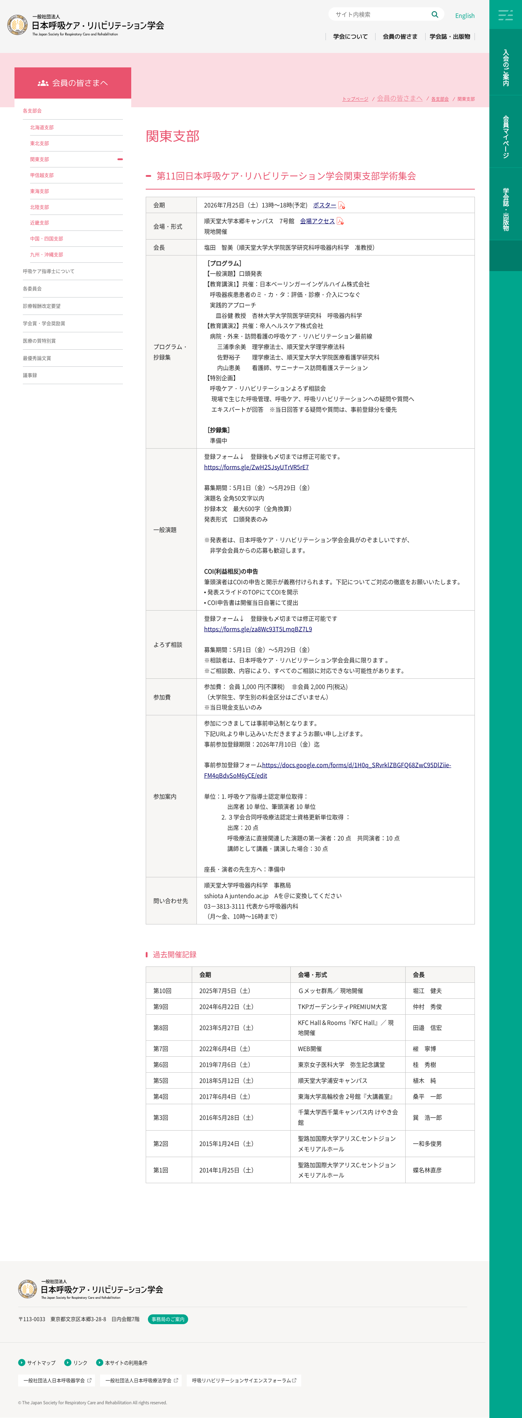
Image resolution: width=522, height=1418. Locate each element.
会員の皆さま (384, 37)
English (465, 15)
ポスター (324, 204)
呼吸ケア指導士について (49, 270)
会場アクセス (317, 220)
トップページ (370, 96)
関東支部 (39, 158)
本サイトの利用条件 (131, 1363)
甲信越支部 (42, 174)
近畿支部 (39, 222)
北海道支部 (42, 127)
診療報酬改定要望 (42, 305)
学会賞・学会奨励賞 (44, 323)
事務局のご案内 (168, 1319)
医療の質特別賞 (39, 340)
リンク (83, 1363)
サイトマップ (42, 1363)
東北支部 (39, 143)
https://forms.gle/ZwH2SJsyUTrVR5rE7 (256, 466)
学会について (323, 37)
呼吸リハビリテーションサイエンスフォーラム (241, 1380)
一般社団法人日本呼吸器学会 (54, 1380)
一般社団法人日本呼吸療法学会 (138, 1380)
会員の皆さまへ (407, 96)
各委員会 (32, 288)
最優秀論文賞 (37, 357)
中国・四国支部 (46, 238)
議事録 (30, 374)
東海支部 (39, 190)
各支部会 (440, 96)
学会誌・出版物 (444, 37)
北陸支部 (39, 206)
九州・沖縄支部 (46, 254)
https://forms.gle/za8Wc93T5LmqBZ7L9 (258, 628)
